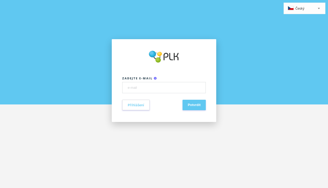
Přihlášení (136, 105)
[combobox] (304, 8)
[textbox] (304, 9)
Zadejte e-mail (139, 78)
